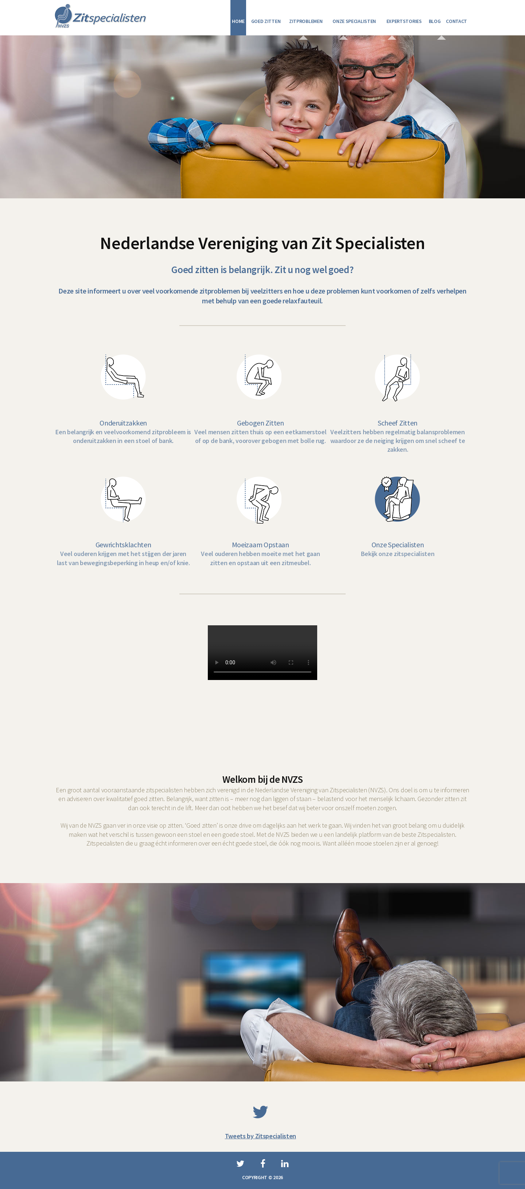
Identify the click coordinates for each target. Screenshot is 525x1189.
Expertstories (404, 21)
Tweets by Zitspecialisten (260, 1132)
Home (238, 21)
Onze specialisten (354, 21)
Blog (435, 21)
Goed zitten (266, 21)
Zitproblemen (305, 21)
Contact (456, 21)
